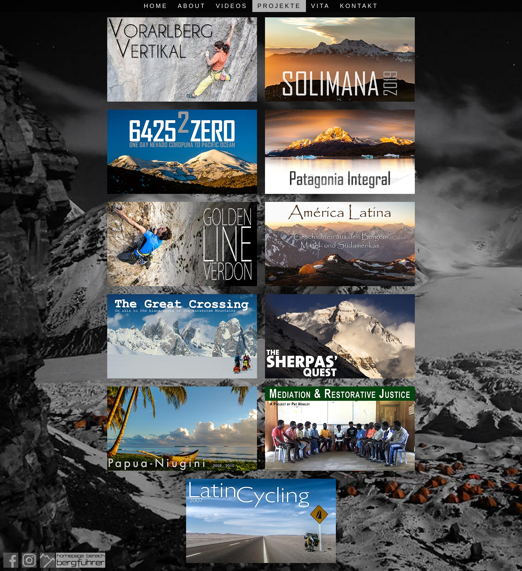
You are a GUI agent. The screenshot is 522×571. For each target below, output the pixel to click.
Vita (320, 6)
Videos (231, 6)
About (192, 6)
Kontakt (359, 6)
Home (156, 6)
